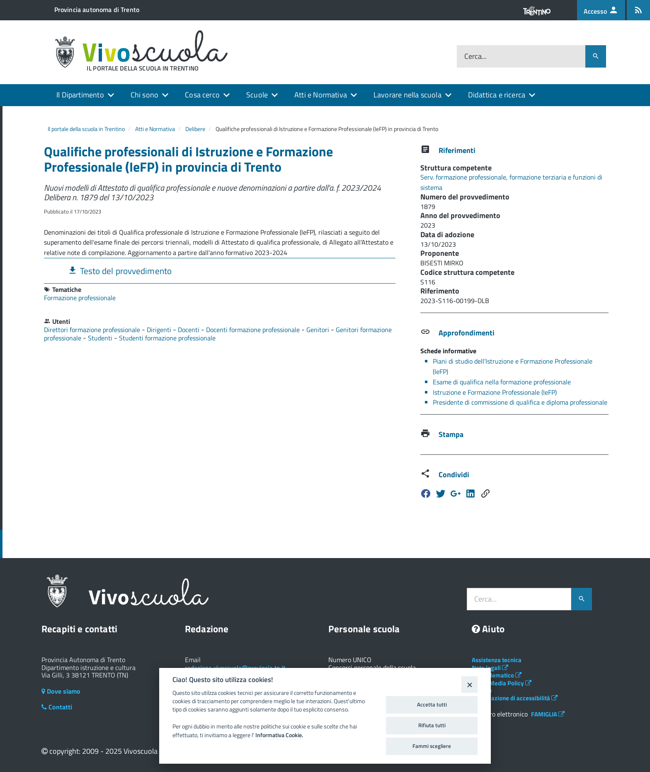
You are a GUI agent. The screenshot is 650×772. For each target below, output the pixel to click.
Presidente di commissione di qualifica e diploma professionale (520, 402)
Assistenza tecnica (496, 660)
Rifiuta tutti (432, 725)
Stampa (451, 434)
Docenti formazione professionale (253, 330)
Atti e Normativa (320, 94)
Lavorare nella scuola (407, 94)
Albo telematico (496, 675)
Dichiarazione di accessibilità (515, 698)
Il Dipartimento (80, 94)
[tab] (219, 270)
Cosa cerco (202, 94)
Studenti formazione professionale (167, 338)
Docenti (189, 330)
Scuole (257, 94)
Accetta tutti (432, 704)
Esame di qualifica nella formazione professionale (502, 382)
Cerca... (475, 56)
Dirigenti (160, 330)
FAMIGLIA (548, 714)
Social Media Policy (501, 683)
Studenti (101, 338)
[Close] (469, 684)
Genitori (318, 330)
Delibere (195, 128)
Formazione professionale (80, 298)
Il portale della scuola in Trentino (86, 128)
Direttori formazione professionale (93, 330)
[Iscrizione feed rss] (638, 10)
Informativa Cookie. (279, 735)
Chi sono (144, 94)
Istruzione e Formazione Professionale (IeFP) (495, 392)
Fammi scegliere (431, 746)
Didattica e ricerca (496, 94)
